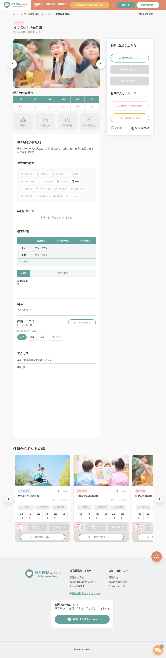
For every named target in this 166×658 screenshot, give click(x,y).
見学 (42, 337)
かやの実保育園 (143, 495)
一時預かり (55, 337)
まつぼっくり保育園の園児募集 (57, 14)
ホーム (15, 14)
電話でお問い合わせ (42, 537)
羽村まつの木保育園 (87, 495)
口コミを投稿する (82, 322)
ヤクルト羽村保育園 (28, 495)
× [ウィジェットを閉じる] (161, 646)
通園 (32, 337)
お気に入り (62, 5)
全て (22, 337)
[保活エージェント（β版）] (158, 650)
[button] (12, 64)
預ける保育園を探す (32, 14)
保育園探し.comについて (44, 5)
